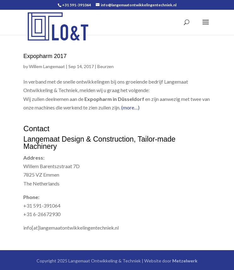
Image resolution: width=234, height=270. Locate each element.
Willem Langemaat (47, 66)
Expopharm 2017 (44, 56)
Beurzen (105, 66)
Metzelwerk (184, 260)
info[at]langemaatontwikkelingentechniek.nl (71, 228)
